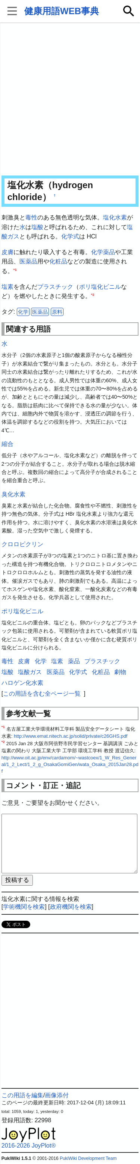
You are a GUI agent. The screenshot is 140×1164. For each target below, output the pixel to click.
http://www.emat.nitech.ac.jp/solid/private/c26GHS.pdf (70, 736)
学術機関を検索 (24, 907)
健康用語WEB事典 (61, 11)
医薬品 (28, 261)
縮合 (7, 444)
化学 (97, 252)
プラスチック (55, 287)
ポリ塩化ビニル (100, 287)
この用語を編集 (22, 1095)
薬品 (109, 252)
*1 (15, 270)
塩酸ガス (30, 672)
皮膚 (7, 252)
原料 (57, 312)
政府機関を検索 (71, 907)
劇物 (120, 672)
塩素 (7, 287)
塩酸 (37, 227)
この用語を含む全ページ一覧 (42, 693)
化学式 (70, 236)
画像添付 (57, 1095)
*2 (92, 294)
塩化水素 (115, 217)
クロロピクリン (22, 544)
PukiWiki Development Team (88, 1158)
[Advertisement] (70, 100)
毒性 (31, 217)
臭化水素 (13, 494)
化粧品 (58, 261)
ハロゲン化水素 (22, 683)
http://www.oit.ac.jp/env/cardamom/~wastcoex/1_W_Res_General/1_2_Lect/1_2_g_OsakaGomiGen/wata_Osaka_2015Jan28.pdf (70, 764)
